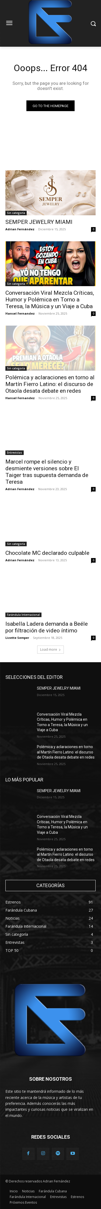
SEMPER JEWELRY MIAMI (38, 222)
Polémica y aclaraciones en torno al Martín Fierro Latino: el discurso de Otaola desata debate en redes (50, 384)
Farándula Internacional (23, 615)
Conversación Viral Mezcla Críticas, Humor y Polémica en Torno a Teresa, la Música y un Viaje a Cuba (49, 299)
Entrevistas (14, 452)
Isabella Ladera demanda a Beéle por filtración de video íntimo (46, 627)
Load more (50, 649)
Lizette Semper (17, 638)
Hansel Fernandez (20, 313)
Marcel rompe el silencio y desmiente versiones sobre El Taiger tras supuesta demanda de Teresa (46, 471)
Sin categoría (16, 213)
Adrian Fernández (19, 229)
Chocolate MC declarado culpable (47, 553)
